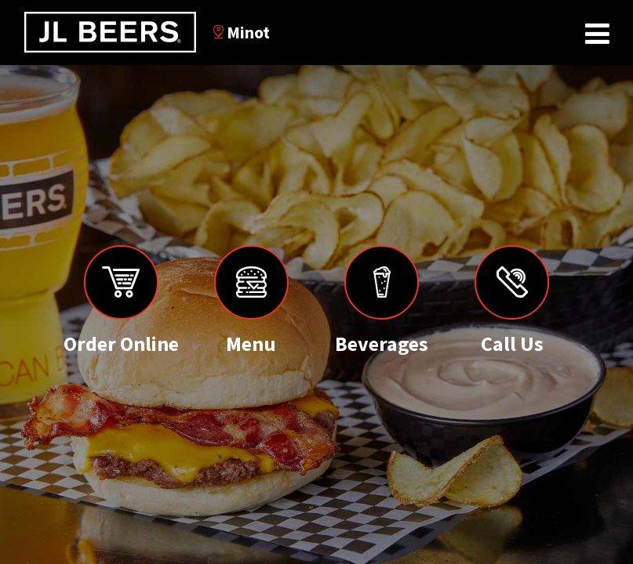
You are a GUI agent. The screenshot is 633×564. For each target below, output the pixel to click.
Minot (241, 32)
